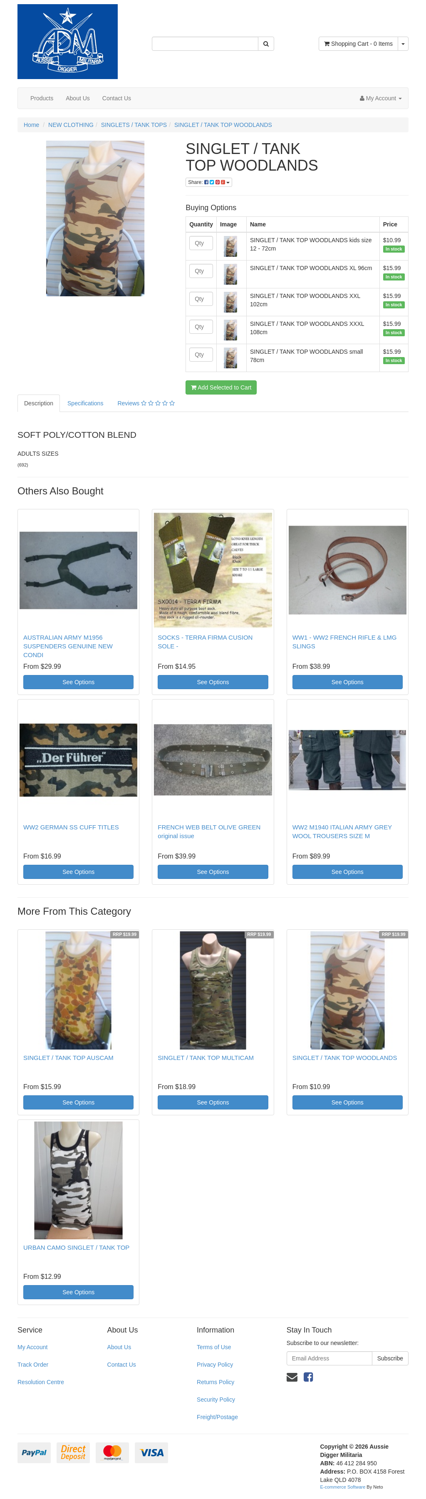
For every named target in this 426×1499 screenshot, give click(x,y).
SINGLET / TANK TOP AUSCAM (68, 1057)
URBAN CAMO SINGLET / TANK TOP (76, 1247)
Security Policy (216, 1399)
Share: (209, 182)
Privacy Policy (215, 1364)
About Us (78, 98)
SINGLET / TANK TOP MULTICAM (206, 1057)
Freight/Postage (217, 1417)
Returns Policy (215, 1382)
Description (38, 403)
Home (31, 125)
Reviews (145, 403)
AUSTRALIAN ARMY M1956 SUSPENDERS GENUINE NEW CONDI (68, 646)
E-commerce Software (343, 1486)
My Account (32, 1347)
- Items (358, 43)
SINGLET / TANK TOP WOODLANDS (223, 125)
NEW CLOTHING (71, 125)
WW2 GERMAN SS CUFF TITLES (71, 827)
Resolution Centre (40, 1382)
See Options (78, 682)
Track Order (32, 1364)
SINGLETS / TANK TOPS (134, 125)
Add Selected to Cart (221, 387)
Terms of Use (214, 1347)
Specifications (85, 403)
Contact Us (116, 98)
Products (41, 98)
